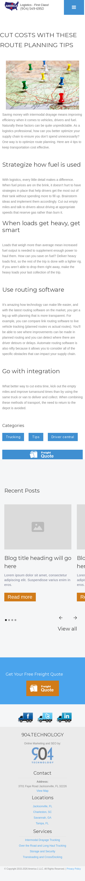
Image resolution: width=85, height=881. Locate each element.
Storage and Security (42, 851)
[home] (10, 5)
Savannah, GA (42, 817)
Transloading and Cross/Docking (42, 857)
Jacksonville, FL (42, 806)
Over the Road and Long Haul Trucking (42, 845)
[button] (74, 7)
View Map (42, 790)
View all (67, 629)
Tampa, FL (42, 823)
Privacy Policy (74, 869)
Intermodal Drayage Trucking (42, 840)
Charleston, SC (42, 812)
